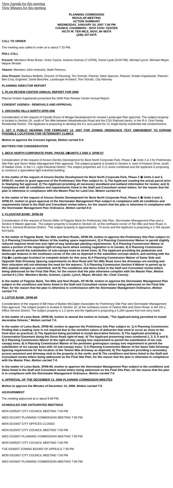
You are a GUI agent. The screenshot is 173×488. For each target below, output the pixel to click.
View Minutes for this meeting (24, 8)
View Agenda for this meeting (23, 4)
